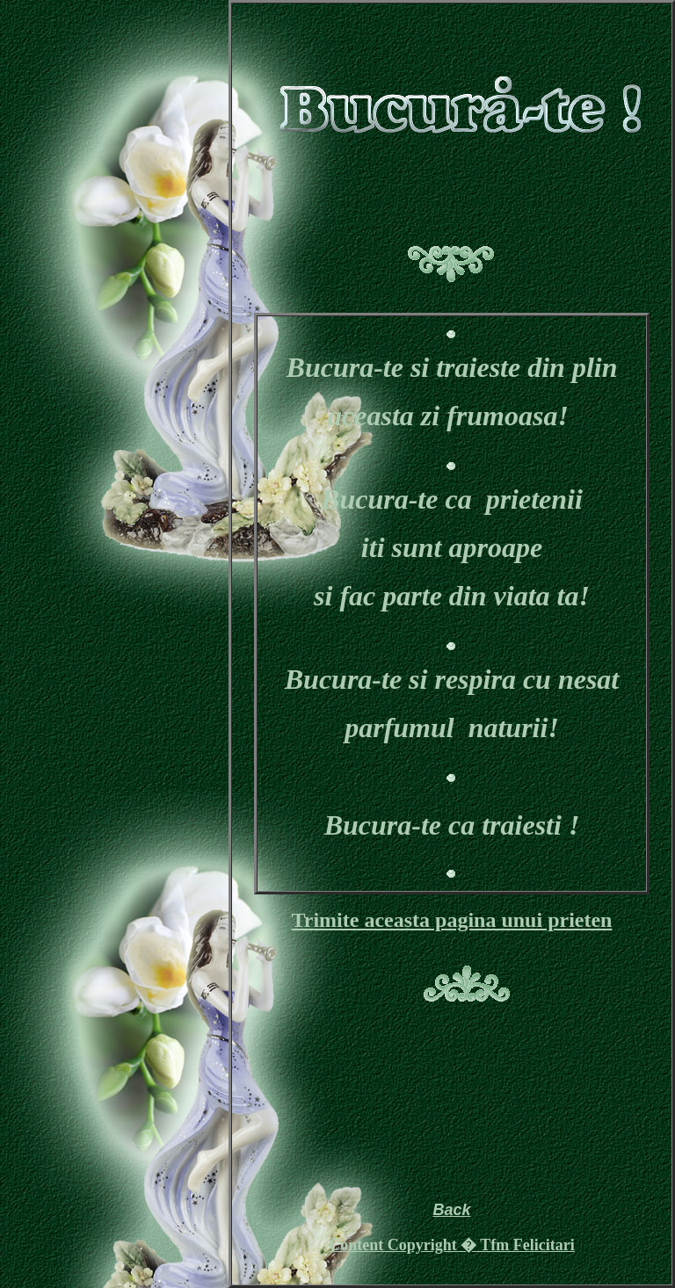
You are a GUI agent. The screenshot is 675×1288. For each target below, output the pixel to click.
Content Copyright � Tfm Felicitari (452, 1245)
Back (451, 1210)
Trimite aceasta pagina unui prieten (452, 919)
